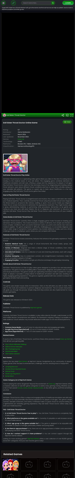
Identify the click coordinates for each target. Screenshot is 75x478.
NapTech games (42, 458)
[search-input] (36, 2)
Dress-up (27, 282)
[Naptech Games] (13, 2)
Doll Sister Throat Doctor (20, 257)
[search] (53, 3)
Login (68, 3)
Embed (67, 265)
